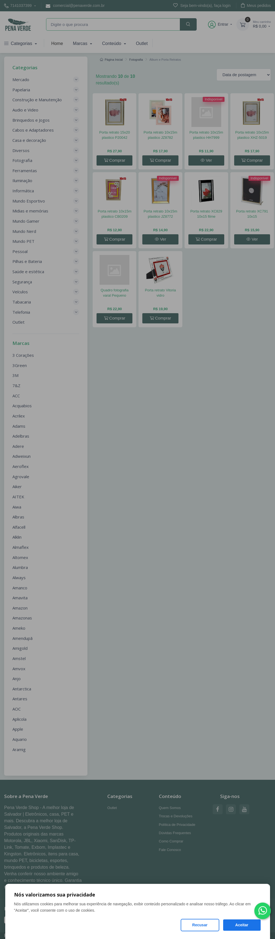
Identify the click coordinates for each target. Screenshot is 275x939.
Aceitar (241, 925)
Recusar (199, 925)
